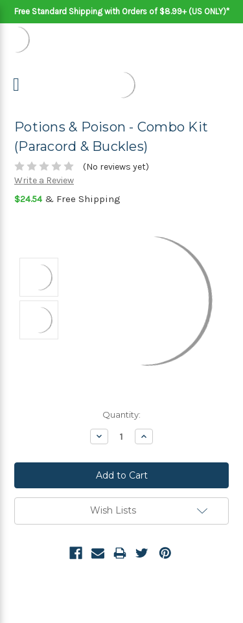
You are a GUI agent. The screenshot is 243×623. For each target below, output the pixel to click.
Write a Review (44, 180)
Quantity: (121, 414)
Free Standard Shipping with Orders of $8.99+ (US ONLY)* (121, 11)
